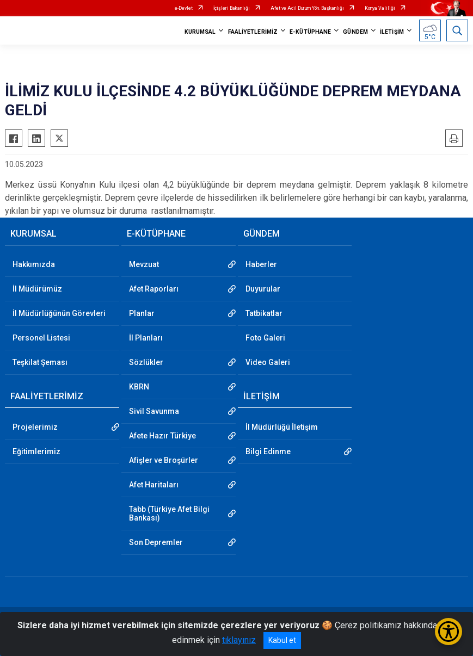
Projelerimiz (35, 427)
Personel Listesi (41, 337)
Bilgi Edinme (268, 451)
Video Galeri (267, 362)
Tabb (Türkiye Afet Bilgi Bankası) (169, 513)
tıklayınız (239, 640)
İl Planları (146, 337)
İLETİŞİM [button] (392, 31)
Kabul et (282, 640)
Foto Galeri (265, 337)
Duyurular (262, 288)
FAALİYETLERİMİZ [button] (253, 31)
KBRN (139, 386)
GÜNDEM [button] (355, 31)
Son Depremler (156, 542)
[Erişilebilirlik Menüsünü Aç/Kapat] (448, 631)
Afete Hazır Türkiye (162, 435)
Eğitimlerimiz (36, 451)
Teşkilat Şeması (40, 362)
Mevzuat (144, 264)
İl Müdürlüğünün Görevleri (59, 313)
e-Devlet (184, 8)
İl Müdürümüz (37, 288)
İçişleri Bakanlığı (231, 8)
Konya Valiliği (380, 8)
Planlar (142, 313)
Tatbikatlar (263, 313)
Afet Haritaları (154, 484)
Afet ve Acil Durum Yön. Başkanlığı (307, 8)
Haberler (261, 264)
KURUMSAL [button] (200, 31)
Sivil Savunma (154, 411)
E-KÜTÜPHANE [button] (310, 31)
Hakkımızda (34, 264)
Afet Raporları (154, 288)
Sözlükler (146, 362)
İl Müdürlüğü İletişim (281, 427)
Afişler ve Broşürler (163, 460)
